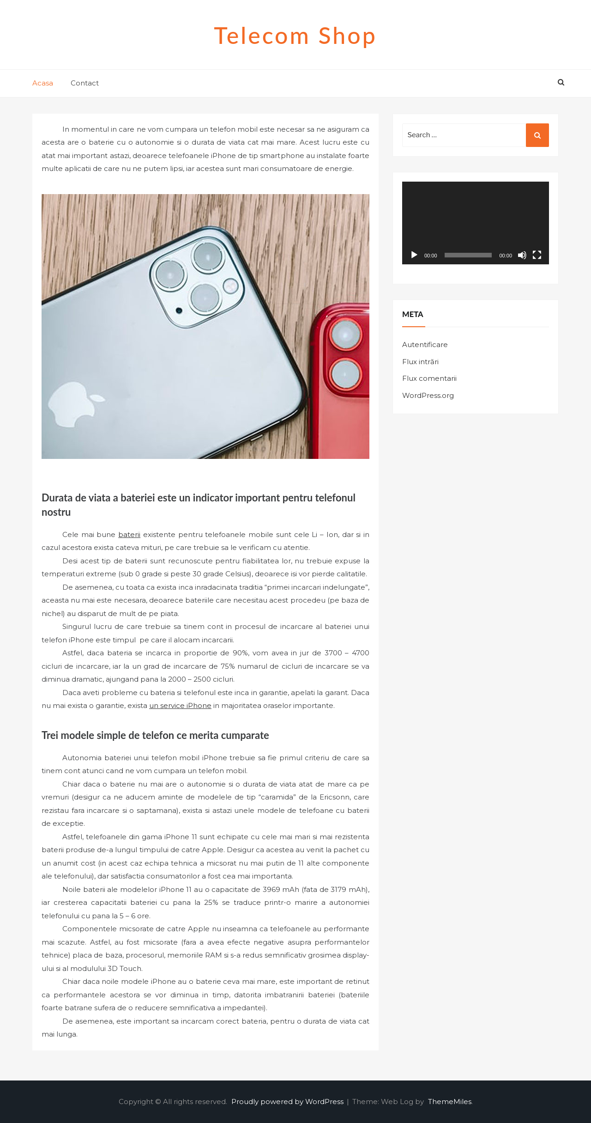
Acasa (42, 83)
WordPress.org (428, 395)
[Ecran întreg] (537, 255)
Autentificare (425, 344)
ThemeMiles (449, 1101)
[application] (475, 223)
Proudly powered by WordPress (288, 1101)
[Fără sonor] (522, 255)
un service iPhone (180, 705)
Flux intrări (420, 361)
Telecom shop (295, 35)
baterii (129, 534)
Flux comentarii (429, 378)
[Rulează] (414, 255)
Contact (85, 83)
